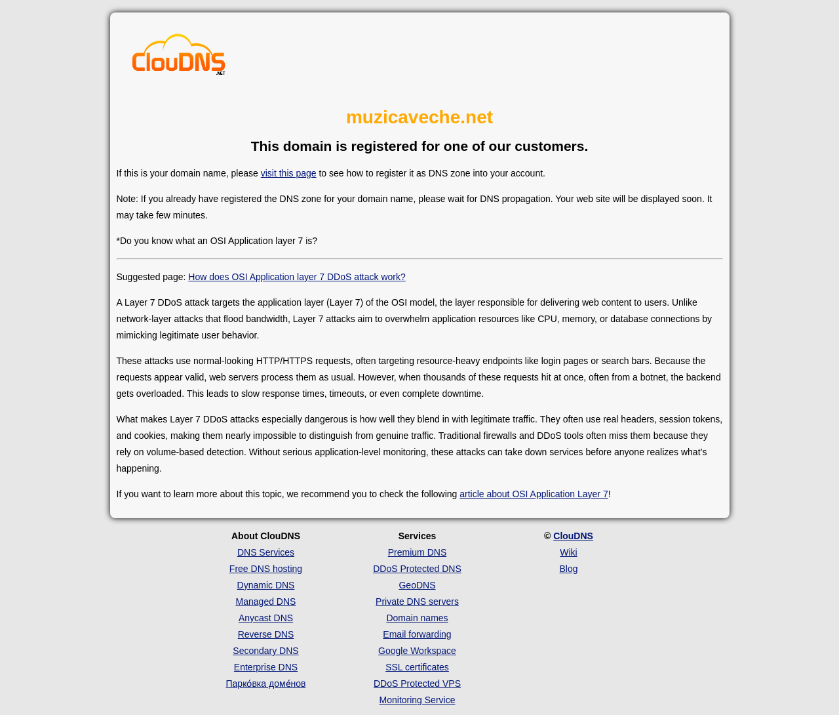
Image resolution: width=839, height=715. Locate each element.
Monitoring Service (418, 700)
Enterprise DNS (266, 667)
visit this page (289, 173)
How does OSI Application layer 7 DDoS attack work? (297, 277)
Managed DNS (266, 601)
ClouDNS (573, 536)
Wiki (568, 552)
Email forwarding (417, 634)
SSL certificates (417, 667)
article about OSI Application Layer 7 (533, 494)
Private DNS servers (417, 601)
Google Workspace (417, 650)
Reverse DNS (266, 634)
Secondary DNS (265, 650)
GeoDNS (417, 585)
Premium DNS (417, 552)
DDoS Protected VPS (417, 683)
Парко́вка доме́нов (266, 683)
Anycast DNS (266, 618)
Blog (568, 568)
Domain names (417, 618)
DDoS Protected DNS (417, 568)
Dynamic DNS (266, 585)
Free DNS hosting (265, 568)
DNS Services (265, 552)
